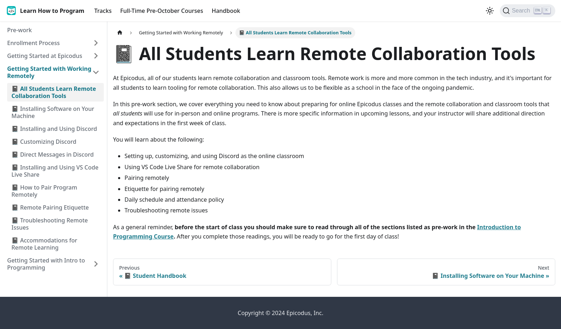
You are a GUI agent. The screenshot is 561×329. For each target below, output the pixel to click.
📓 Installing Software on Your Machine (52, 112)
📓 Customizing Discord (43, 142)
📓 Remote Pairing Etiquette (50, 207)
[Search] (527, 10)
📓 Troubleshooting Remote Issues (49, 223)
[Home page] (120, 32)
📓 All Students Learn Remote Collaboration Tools (53, 92)
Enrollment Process (33, 43)
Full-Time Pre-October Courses (161, 11)
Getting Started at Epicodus (44, 56)
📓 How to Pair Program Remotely (44, 190)
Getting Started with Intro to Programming (46, 263)
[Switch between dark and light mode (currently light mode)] (490, 10)
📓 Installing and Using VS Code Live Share (54, 170)
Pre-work (19, 30)
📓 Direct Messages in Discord (52, 154)
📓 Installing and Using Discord (54, 129)
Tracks (103, 11)
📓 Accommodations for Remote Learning (44, 243)
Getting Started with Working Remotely (49, 72)
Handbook (226, 11)
